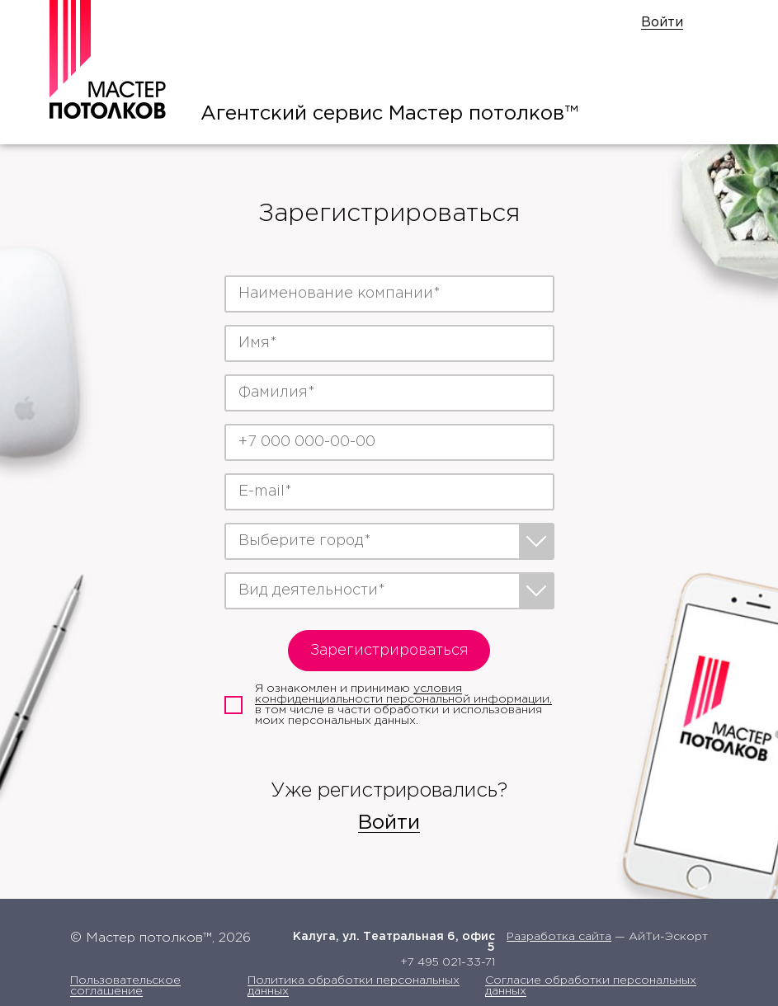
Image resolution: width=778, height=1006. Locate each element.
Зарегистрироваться (389, 650)
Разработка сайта (559, 937)
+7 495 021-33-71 (447, 962)
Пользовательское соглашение (125, 985)
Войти (662, 22)
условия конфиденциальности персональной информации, (403, 694)
